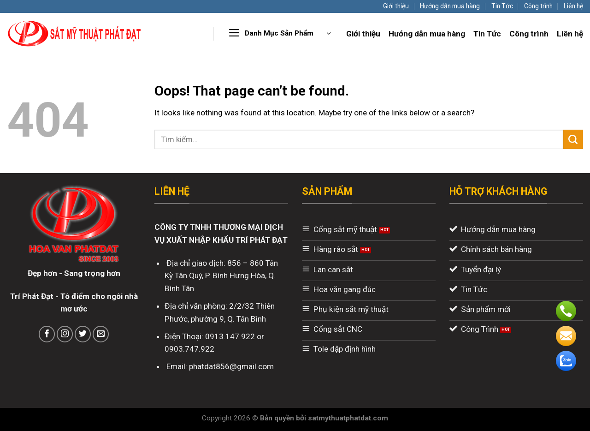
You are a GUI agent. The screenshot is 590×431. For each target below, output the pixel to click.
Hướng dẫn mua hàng (450, 6)
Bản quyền (278, 418)
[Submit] (573, 139)
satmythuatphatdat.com (348, 418)
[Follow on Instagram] (65, 334)
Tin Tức (502, 6)
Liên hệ (573, 6)
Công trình (538, 6)
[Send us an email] (101, 334)
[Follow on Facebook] (47, 334)
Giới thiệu (396, 6)
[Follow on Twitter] (83, 334)
